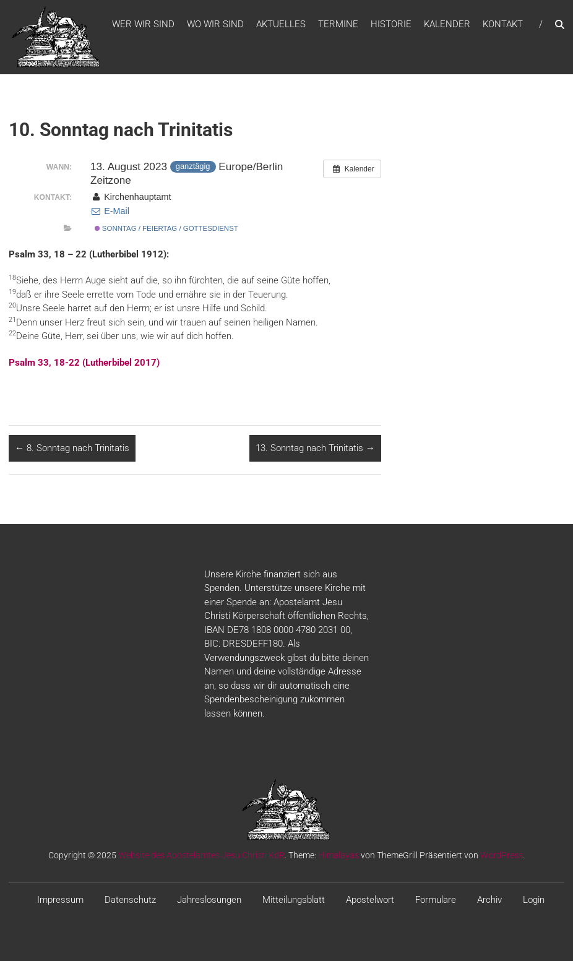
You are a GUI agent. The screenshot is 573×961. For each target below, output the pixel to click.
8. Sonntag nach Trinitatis (72, 448)
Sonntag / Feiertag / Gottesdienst (166, 228)
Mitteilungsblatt (293, 899)
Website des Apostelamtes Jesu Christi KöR (201, 855)
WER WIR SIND (143, 24)
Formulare (435, 899)
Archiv (489, 899)
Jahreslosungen (209, 899)
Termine (338, 24)
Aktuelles (281, 24)
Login (534, 899)
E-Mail (109, 211)
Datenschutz (130, 899)
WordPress (501, 855)
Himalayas (338, 855)
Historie (391, 24)
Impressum (60, 899)
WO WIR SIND (215, 24)
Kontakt (503, 24)
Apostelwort (370, 899)
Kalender (447, 24)
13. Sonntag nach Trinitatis (315, 448)
